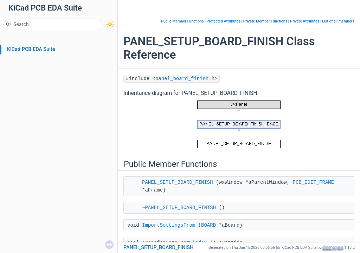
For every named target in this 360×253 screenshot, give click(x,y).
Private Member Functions (265, 21)
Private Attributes (304, 21)
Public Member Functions (182, 21)
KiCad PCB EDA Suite (31, 49)
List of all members (338, 21)
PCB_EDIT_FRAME (313, 182)
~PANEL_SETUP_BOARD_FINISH (179, 207)
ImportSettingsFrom (168, 225)
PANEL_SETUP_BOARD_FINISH (177, 182)
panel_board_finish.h (184, 79)
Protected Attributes (223, 21)
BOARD (208, 225)
